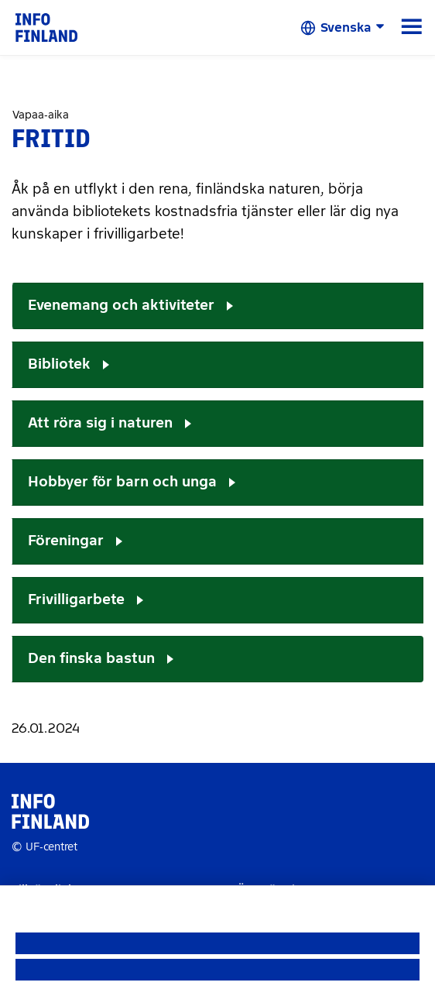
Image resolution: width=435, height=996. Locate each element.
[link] (46, 26)
